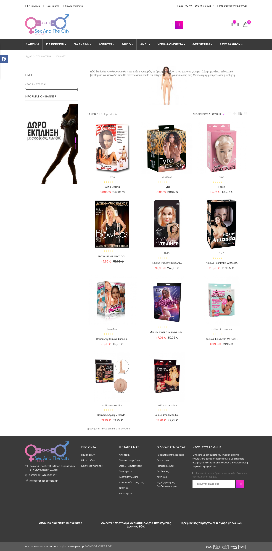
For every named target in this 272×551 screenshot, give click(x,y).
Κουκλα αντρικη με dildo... (112, 415)
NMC (167, 253)
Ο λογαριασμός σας (171, 447)
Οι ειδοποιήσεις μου (167, 486)
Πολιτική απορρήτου (129, 460)
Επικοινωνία (32, 6)
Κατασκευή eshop (74, 546)
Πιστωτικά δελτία (165, 466)
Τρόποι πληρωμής (128, 477)
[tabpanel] (51, 141)
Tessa (221, 187)
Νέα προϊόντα (88, 460)
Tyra (167, 187)
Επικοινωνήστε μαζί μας (131, 482)
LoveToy (112, 329)
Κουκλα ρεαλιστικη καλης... (167, 263)
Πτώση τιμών (88, 454)
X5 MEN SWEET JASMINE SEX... (167, 332)
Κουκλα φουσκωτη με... (167, 415)
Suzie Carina (112, 187)
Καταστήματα (126, 493)
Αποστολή (124, 454)
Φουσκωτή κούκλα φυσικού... (112, 339)
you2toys (167, 177)
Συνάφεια (216, 114)
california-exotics (222, 329)
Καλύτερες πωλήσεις (91, 466)
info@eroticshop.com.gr (232, 6)
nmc (112, 177)
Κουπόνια (162, 477)
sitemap (124, 488)
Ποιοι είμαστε (51, 6)
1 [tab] (75, 136)
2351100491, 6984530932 (43, 475)
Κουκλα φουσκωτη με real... (221, 339)
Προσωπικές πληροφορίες (170, 454)
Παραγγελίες (163, 460)
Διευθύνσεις (163, 471)
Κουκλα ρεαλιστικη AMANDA (221, 263)
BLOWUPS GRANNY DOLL (112, 256)
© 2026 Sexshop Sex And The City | (45, 546)
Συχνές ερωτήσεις (73, 6)
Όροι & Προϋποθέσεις (130, 466)
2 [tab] (75, 143)
